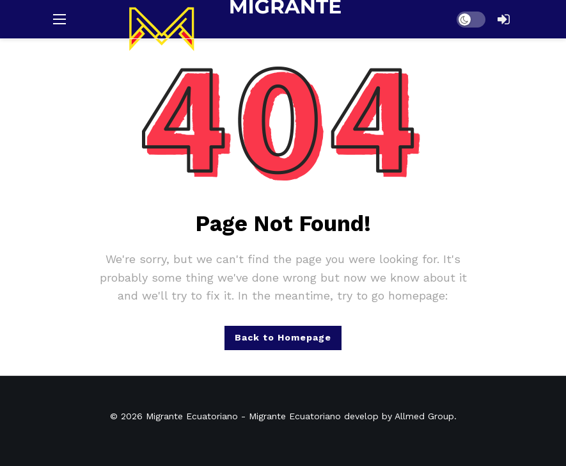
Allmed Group (424, 416)
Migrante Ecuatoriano (192, 416)
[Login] (504, 19)
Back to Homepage (283, 337)
